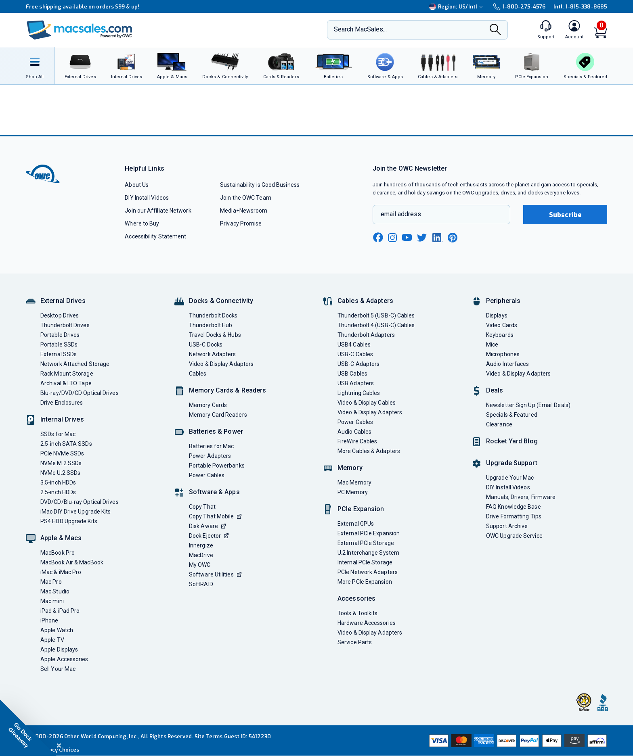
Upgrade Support (511, 463)
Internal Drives (62, 419)
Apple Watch (56, 630)
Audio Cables (354, 431)
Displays (496, 315)
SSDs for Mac (57, 434)
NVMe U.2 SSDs (60, 473)
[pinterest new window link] (452, 237)
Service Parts (354, 642)
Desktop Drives (59, 315)
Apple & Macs (61, 538)
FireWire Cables (357, 441)
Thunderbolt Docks (213, 315)
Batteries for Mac (211, 446)
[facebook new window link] (378, 237)
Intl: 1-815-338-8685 (580, 6)
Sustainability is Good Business (260, 185)
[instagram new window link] (392, 237)
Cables (198, 373)
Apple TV (52, 640)
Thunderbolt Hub (210, 325)
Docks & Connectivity (221, 301)
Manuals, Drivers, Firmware (520, 497)
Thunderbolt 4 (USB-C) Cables (376, 325)
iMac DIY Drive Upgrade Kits (75, 511)
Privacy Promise (241, 223)
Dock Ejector (208, 536)
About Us (137, 185)
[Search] (495, 30)
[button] (28, 728)
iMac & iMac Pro (60, 572)
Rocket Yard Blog (512, 441)
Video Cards (501, 325)
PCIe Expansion (360, 509)
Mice (492, 344)
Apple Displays (59, 649)
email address (401, 214)
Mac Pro (51, 581)
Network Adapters (212, 354)
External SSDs (58, 354)
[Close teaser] (59, 745)
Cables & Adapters (365, 301)
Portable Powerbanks (217, 465)
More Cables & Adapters (368, 451)
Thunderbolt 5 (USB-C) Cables (376, 315)
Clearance (499, 424)
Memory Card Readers (218, 414)
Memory (350, 468)
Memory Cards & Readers (227, 390)
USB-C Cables (355, 354)
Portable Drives (60, 335)
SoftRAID (201, 584)
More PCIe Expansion (364, 581)
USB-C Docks (205, 344)
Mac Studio (54, 591)
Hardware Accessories (366, 623)
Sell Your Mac (57, 669)
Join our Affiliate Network (158, 210)
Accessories (356, 598)
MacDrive (201, 555)
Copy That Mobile (215, 516)
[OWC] (79, 30)
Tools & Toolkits (357, 613)
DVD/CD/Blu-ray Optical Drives (79, 502)
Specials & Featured (511, 414)
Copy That (202, 506)
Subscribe (565, 215)
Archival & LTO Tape (66, 383)
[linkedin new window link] (437, 237)
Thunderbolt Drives (65, 325)
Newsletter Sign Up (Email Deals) (528, 405)
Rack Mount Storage (66, 373)
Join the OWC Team (245, 197)
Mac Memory (354, 482)
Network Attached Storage (74, 364)
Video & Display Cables (366, 402)
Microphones (503, 354)
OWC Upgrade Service (514, 536)
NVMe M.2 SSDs (61, 463)
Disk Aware (207, 526)
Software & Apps (214, 492)
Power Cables (206, 475)
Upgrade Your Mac (510, 477)
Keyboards (500, 335)
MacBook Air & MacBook (71, 562)
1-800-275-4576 (519, 6)
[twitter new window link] (422, 236)
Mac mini (52, 601)
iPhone (49, 620)
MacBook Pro (57, 552)
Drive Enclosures (61, 402)
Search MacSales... (360, 29)
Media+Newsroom (243, 210)
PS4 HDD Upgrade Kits (68, 521)
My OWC (200, 565)
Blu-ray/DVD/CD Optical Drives (79, 393)
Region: (457, 6)
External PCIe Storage (365, 543)
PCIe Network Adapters (367, 572)
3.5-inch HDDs (58, 482)
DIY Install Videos (147, 197)
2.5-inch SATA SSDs (66, 444)
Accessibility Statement (155, 236)
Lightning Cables (358, 393)
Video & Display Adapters (221, 364)
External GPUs (355, 523)
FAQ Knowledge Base (513, 506)
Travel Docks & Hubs (215, 335)
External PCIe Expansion (368, 533)
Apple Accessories (64, 659)
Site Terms (209, 736)
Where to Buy (142, 223)
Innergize (201, 545)
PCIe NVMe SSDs (62, 453)
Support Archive (507, 526)
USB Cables (352, 373)
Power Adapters (210, 456)
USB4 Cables (354, 344)
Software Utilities (215, 574)
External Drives (63, 301)
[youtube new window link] (407, 237)
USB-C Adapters (358, 364)
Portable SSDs (59, 344)
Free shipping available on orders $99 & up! (82, 6)
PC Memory (352, 492)
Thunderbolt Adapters (366, 335)
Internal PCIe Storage (364, 562)
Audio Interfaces (507, 364)
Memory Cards (208, 405)
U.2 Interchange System (368, 552)
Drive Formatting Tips (513, 516)
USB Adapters (355, 383)
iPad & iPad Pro (60, 611)
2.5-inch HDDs (58, 492)
